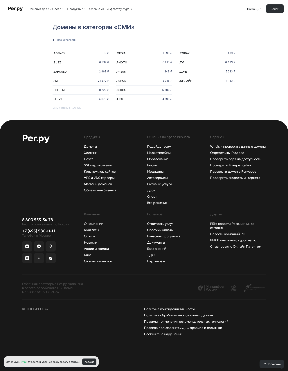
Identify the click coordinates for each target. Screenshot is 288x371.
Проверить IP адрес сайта (230, 165)
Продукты (76, 9)
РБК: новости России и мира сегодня (232, 226)
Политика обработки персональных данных (178, 315)
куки (24, 361)
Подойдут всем (159, 146)
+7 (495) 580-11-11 (38, 231)
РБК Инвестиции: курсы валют (234, 240)
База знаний (156, 249)
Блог (87, 255)
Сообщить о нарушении (163, 334)
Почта (88, 159)
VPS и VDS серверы (99, 178)
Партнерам (156, 261)
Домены (90, 146)
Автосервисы (157, 178)
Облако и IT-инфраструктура (111, 9)
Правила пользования (161, 328)
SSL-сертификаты (98, 165)
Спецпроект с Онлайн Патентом (235, 246)
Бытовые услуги (159, 184)
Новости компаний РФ (227, 234)
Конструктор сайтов (100, 171)
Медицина (155, 171)
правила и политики (206, 328)
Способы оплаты (160, 230)
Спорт (152, 196)
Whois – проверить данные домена (238, 146)
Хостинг (90, 153)
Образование (157, 159)
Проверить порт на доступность (235, 159)
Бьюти (152, 165)
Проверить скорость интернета (235, 178)
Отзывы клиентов (98, 261)
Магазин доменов (98, 184)
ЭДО (151, 255)
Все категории (66, 40)
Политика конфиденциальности (169, 309)
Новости (90, 242)
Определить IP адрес (227, 153)
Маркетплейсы (159, 153)
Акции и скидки (96, 249)
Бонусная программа (163, 236)
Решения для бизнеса (46, 9)
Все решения (157, 203)
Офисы (89, 236)
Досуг (151, 190)
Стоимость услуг (160, 224)
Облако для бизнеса (100, 190)
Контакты (91, 230)
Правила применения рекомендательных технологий (186, 321)
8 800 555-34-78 (37, 219)
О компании (93, 224)
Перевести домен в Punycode (233, 171)
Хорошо (89, 361)
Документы (156, 242)
